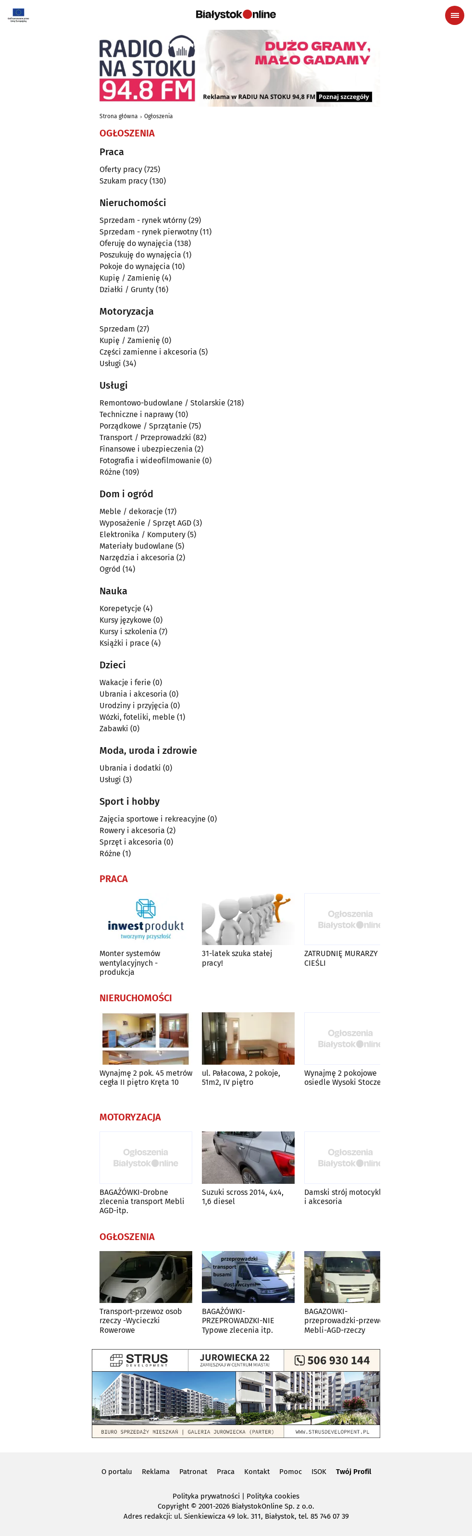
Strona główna (118, 116)
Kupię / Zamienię (129, 278)
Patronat (193, 1471)
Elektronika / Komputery (142, 534)
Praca (226, 1471)
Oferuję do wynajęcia (136, 243)
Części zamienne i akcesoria (148, 351)
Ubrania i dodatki (130, 768)
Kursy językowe (125, 620)
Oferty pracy (120, 169)
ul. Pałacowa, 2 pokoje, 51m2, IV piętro (241, 1078)
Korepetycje (120, 608)
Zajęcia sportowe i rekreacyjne (152, 818)
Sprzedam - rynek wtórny (142, 220)
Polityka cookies (273, 1496)
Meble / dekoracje (131, 511)
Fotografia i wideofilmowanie (149, 460)
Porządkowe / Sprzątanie (143, 425)
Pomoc (290, 1471)
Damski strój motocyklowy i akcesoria (349, 1197)
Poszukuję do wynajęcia (140, 254)
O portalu (116, 1471)
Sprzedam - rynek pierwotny (148, 231)
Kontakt (257, 1471)
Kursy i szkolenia (128, 631)
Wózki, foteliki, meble (137, 717)
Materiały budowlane (136, 546)
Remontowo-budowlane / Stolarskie (162, 402)
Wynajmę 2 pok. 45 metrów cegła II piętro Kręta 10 (145, 1078)
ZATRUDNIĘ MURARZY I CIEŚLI (343, 958)
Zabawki (113, 728)
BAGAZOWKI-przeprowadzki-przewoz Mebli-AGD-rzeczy (345, 1320)
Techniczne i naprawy (136, 414)
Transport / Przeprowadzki (145, 437)
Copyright (173, 1506)
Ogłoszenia (158, 116)
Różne (110, 472)
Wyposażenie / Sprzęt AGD (145, 523)
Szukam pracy (123, 180)
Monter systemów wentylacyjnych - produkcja (129, 962)
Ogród (110, 569)
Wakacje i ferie (125, 682)
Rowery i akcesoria (132, 830)
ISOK (318, 1471)
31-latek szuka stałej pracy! (237, 958)
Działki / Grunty (126, 289)
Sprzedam (117, 328)
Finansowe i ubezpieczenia (146, 449)
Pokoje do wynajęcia (134, 266)
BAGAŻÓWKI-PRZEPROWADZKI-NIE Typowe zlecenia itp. (238, 1320)
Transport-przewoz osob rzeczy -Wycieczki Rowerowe (140, 1320)
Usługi (110, 363)
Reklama (156, 1471)
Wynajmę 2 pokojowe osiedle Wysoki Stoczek (344, 1078)
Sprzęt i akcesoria (130, 842)
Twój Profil (353, 1471)
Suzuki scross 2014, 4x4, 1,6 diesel (243, 1197)
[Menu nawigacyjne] (454, 15)
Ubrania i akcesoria (133, 694)
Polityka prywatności (206, 1496)
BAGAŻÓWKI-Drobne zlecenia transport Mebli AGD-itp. (142, 1201)
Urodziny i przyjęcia (134, 705)
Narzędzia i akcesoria (136, 557)
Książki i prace (124, 643)
